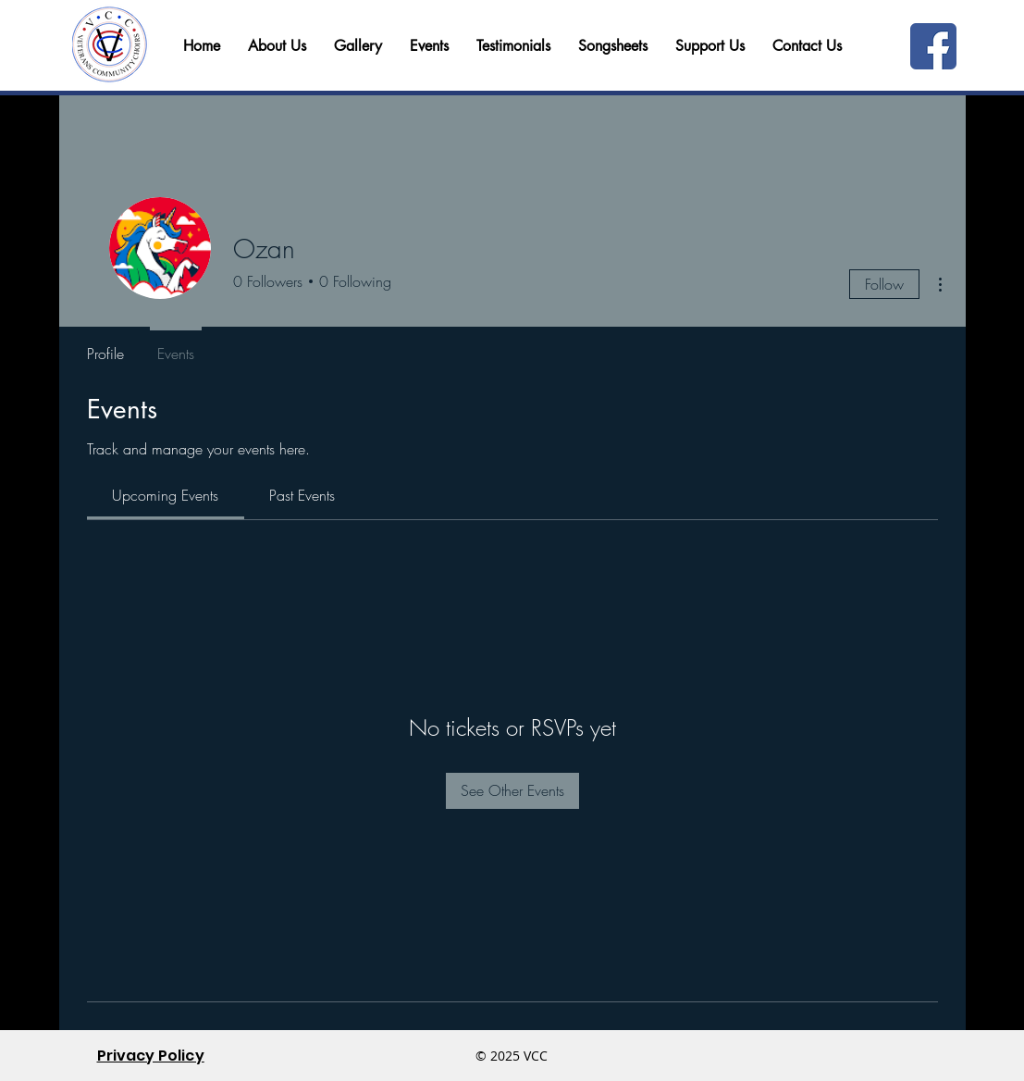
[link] (165, 495)
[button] (807, 46)
